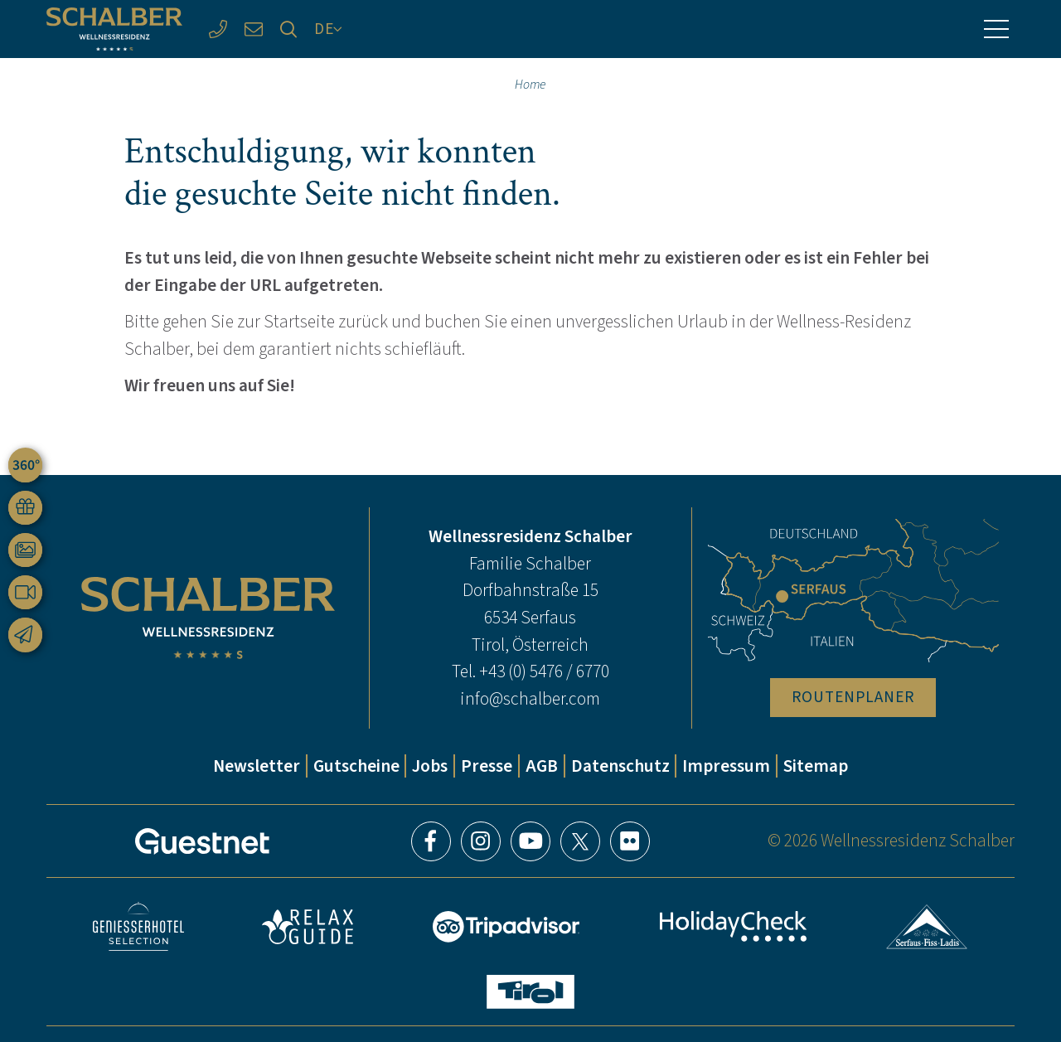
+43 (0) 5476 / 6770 (544, 671)
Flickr (630, 841)
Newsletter (256, 766)
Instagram (481, 841)
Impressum (726, 766)
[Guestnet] (202, 841)
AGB (542, 766)
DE (324, 28)
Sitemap (815, 766)
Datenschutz (620, 766)
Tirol (530, 992)
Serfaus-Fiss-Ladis (927, 926)
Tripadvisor (506, 927)
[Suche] (289, 29)
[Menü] (996, 29)
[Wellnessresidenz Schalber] (114, 29)
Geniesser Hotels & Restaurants (138, 926)
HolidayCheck (733, 926)
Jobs (430, 766)
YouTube (530, 841)
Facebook (431, 841)
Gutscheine (356, 766)
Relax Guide (307, 926)
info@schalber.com (530, 698)
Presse (486, 766)
